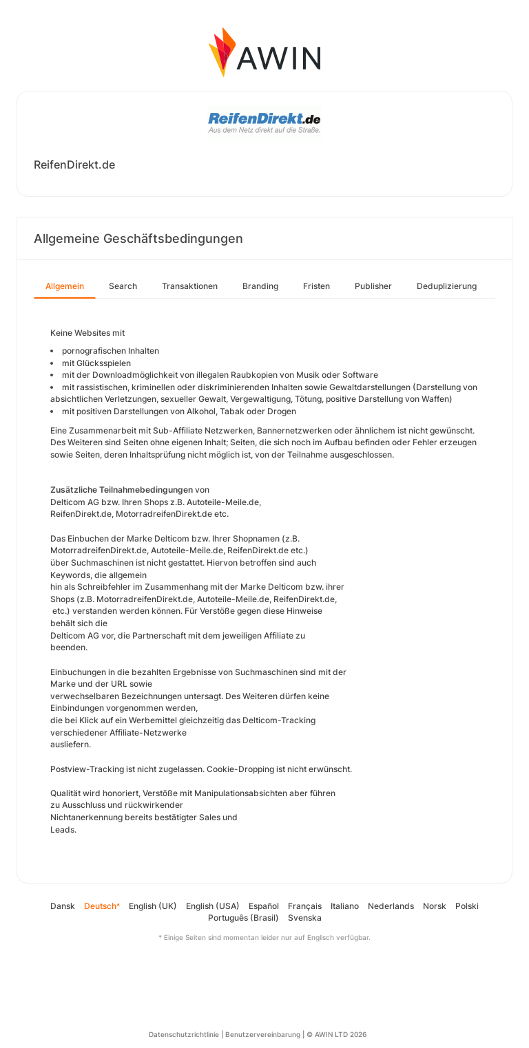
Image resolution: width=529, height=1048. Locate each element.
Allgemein (64, 286)
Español (264, 906)
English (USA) (213, 906)
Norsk (434, 906)
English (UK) (153, 906)
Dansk (62, 906)
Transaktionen (190, 286)
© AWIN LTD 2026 (336, 1034)
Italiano (345, 906)
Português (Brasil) (243, 917)
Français (305, 906)
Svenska (305, 917)
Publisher (373, 286)
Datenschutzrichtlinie (184, 1034)
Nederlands (391, 906)
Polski (467, 906)
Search (123, 286)
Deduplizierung (447, 286)
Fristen (316, 286)
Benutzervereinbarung (262, 1034)
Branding (260, 286)
